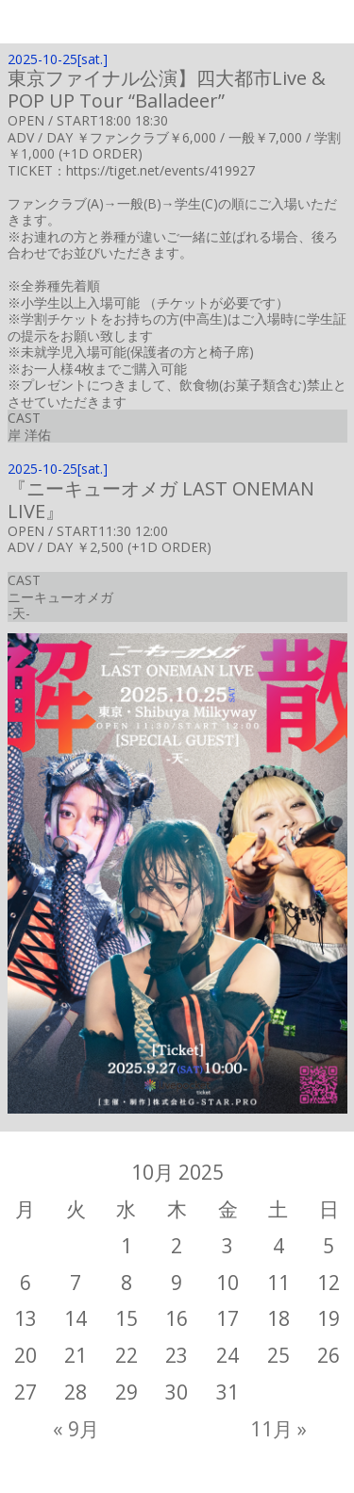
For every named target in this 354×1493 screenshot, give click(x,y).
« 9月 (76, 1429)
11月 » (278, 1429)
